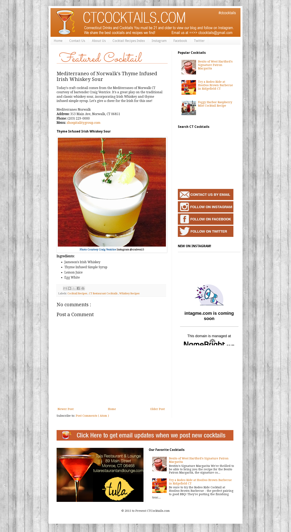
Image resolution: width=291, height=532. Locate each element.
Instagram (159, 41)
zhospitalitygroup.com (83, 123)
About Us (99, 41)
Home (58, 41)
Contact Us (77, 41)
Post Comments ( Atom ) (92, 415)
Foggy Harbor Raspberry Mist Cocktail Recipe (215, 104)
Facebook (180, 41)
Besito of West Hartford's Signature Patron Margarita (215, 65)
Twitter (199, 41)
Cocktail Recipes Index (129, 41)
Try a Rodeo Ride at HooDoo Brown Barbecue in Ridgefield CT (215, 85)
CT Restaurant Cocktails (103, 293)
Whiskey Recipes (129, 293)
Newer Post (66, 409)
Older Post (157, 409)
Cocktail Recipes (77, 293)
